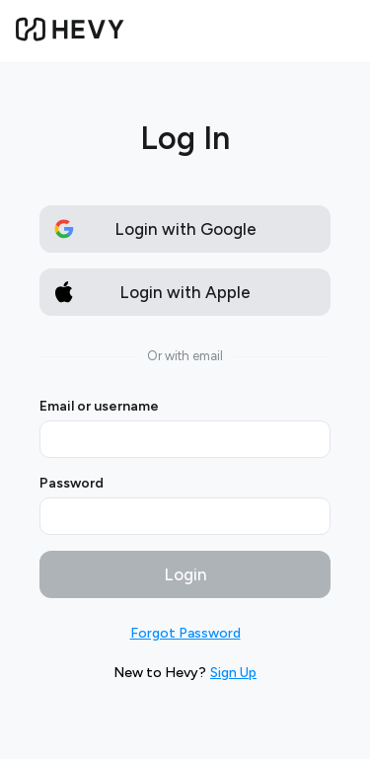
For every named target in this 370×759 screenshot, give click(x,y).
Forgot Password (185, 633)
